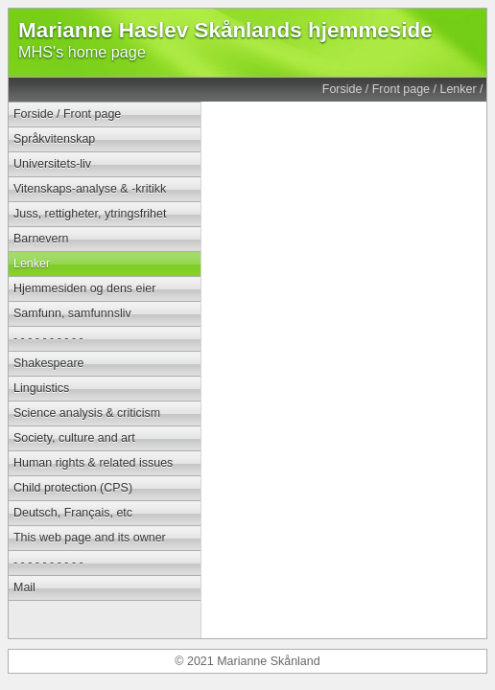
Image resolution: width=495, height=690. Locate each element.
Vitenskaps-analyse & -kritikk (89, 189)
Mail (24, 587)
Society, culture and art (74, 438)
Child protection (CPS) (72, 487)
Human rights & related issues (93, 463)
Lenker (457, 89)
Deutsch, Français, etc (72, 512)
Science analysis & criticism (86, 413)
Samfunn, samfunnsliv (72, 313)
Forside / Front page (376, 89)
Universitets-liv (52, 164)
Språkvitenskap (54, 139)
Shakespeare (48, 363)
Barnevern (41, 238)
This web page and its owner (89, 537)
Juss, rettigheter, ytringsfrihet (89, 213)
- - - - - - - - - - (48, 338)
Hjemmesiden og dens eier (84, 288)
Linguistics (41, 388)
